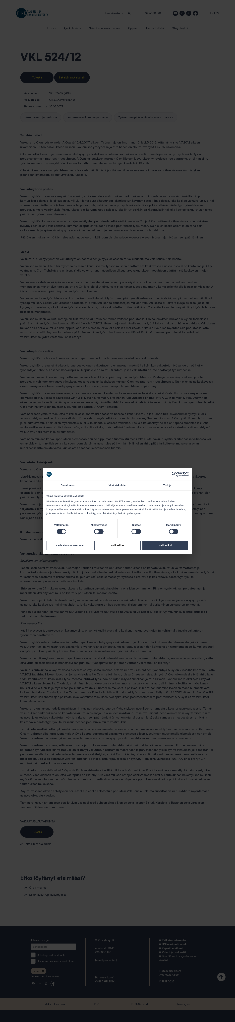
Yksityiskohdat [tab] (117, 485)
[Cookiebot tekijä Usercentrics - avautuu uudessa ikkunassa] (174, 474)
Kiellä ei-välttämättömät (70, 545)
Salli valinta (117, 545)
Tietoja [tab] (167, 485)
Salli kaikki (165, 545)
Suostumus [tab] (68, 485)
